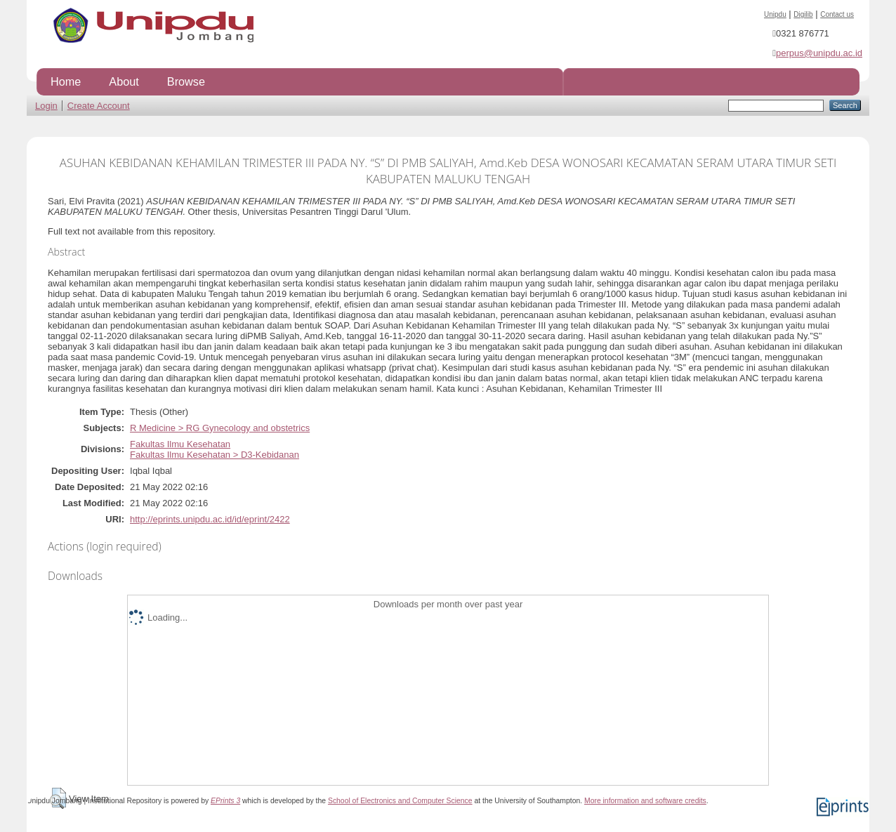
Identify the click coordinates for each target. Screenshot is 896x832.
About (123, 81)
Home (66, 81)
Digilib (802, 14)
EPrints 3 (225, 801)
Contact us (837, 14)
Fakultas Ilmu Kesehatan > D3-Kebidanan (214, 454)
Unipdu (775, 14)
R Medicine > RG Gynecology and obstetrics (220, 428)
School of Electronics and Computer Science (400, 801)
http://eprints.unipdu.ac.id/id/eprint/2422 (210, 519)
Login (46, 105)
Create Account (98, 105)
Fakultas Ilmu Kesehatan (180, 444)
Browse (186, 81)
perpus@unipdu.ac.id (819, 53)
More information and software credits (645, 801)
